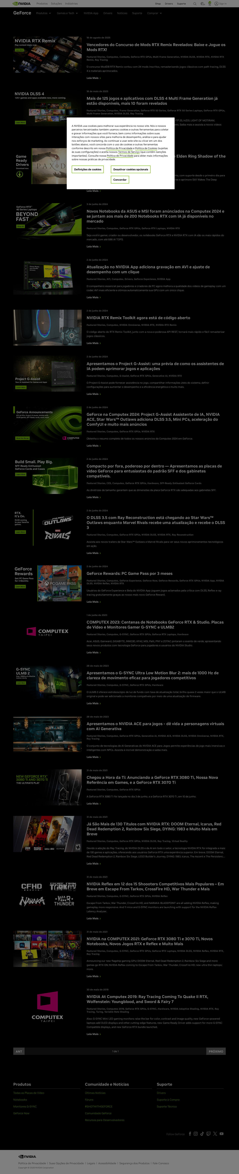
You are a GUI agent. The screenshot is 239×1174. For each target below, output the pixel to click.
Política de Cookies (146, 148)
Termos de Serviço (129, 151)
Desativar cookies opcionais (130, 169)
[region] (121, 153)
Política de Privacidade (119, 148)
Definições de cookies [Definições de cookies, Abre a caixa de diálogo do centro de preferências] (87, 169)
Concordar (120, 179)
